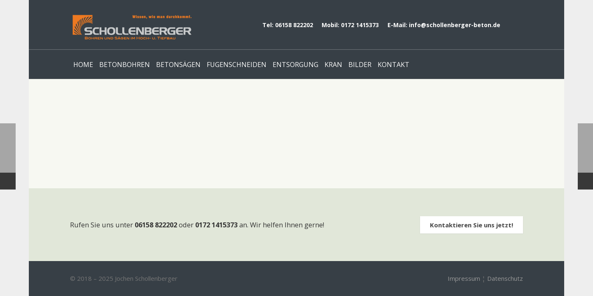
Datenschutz (505, 278)
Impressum (464, 278)
